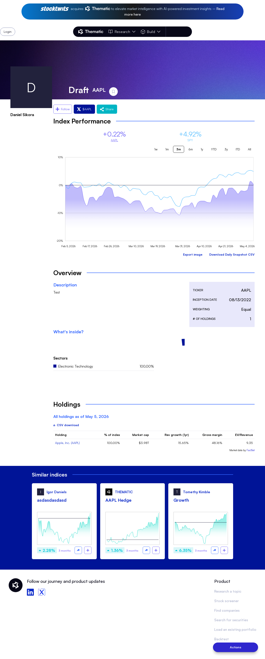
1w (155, 149)
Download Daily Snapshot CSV (232, 254)
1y (202, 149)
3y (226, 149)
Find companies (227, 610)
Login (180, 32)
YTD (214, 149)
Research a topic (227, 591)
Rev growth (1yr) (177, 435)
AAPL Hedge (118, 500)
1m (167, 149)
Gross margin (212, 435)
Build (150, 32)
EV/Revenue (244, 435)
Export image (192, 254)
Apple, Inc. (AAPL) (67, 443)
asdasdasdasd (52, 500)
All (249, 149)
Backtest (221, 639)
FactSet (251, 450)
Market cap (140, 435)
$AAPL (84, 109)
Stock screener (226, 601)
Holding (61, 435)
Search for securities (231, 620)
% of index (112, 435)
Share (107, 109)
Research (121, 32)
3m (178, 149)
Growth (181, 500)
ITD (238, 149)
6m (190, 149)
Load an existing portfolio (235, 629)
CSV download (66, 425)
